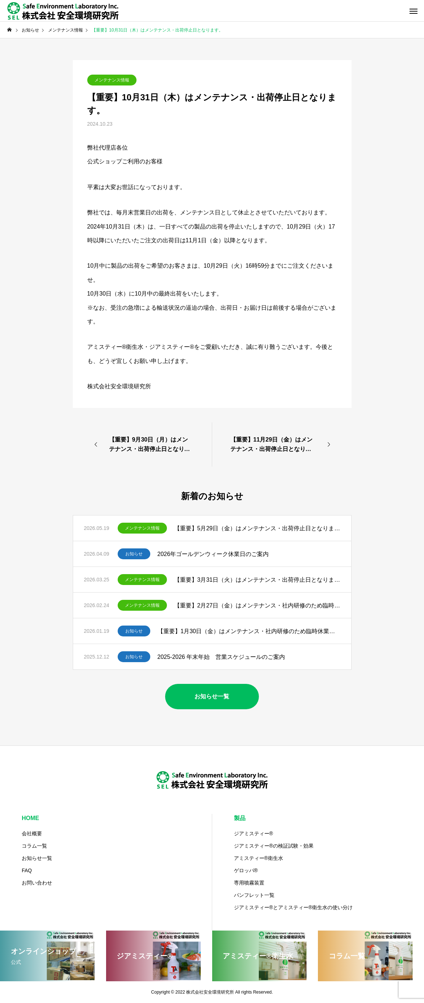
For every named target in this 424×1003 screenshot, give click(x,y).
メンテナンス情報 (112, 80)
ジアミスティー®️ (253, 833)
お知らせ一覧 (37, 858)
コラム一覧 (34, 846)
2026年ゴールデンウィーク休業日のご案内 (213, 554)
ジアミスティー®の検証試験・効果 (274, 846)
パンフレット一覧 (254, 895)
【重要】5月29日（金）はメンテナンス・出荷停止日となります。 (257, 528)
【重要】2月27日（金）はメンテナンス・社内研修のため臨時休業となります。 (257, 605)
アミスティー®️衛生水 (258, 858)
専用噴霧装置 (249, 883)
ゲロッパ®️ (246, 870)
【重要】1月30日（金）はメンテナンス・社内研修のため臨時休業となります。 (249, 631)
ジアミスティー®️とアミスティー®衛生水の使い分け (293, 907)
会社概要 (32, 833)
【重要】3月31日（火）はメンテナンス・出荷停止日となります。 (257, 580)
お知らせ (134, 553)
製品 (239, 818)
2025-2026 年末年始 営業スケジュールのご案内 (221, 657)
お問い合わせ (37, 883)
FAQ (27, 870)
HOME (30, 818)
